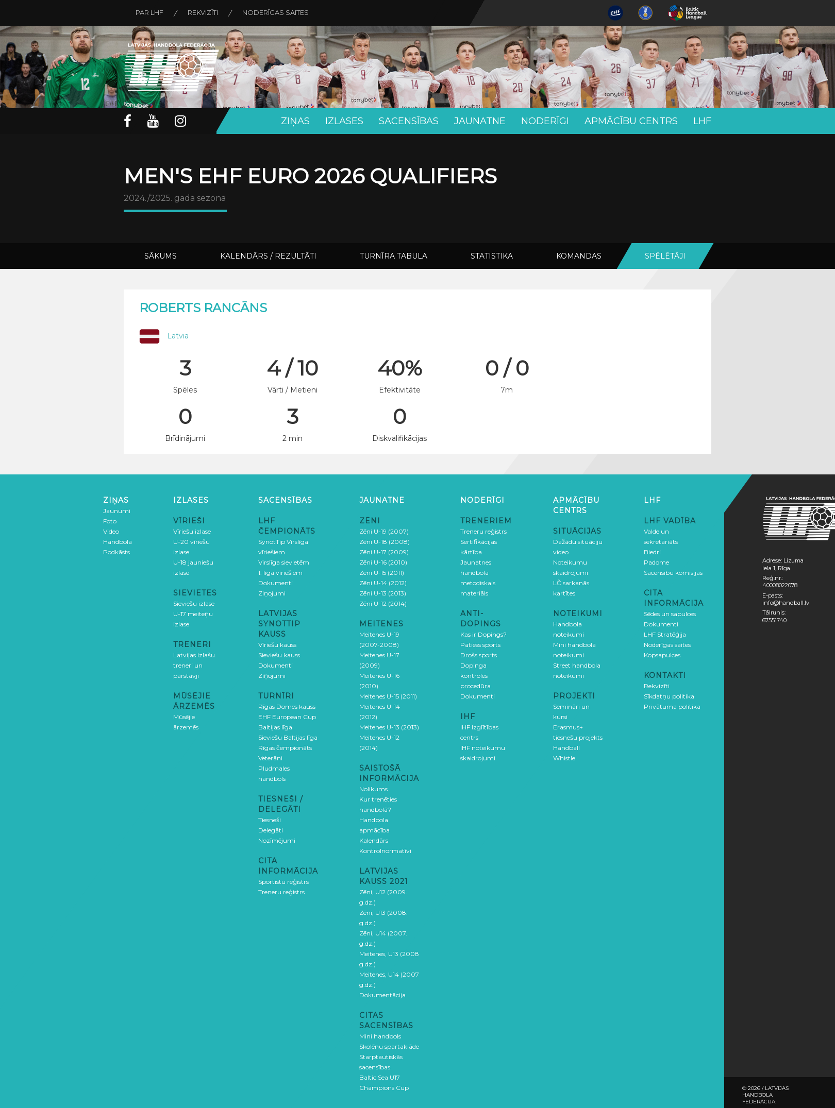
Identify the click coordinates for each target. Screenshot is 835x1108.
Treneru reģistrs (281, 892)
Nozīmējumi (276, 840)
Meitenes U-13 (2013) (389, 727)
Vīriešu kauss (277, 645)
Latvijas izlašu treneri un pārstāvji (194, 665)
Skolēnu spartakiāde (389, 1046)
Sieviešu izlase (193, 603)
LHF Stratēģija (665, 634)
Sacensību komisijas (673, 572)
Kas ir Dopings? (483, 634)
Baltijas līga (275, 727)
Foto (109, 521)
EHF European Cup (287, 717)
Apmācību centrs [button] (631, 121)
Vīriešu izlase (192, 531)
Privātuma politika (672, 706)
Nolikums (373, 789)
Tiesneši (269, 820)
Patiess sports (480, 645)
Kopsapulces (662, 655)
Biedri (652, 552)
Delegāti (270, 830)
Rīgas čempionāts (285, 748)
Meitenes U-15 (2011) (388, 696)
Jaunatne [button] (480, 121)
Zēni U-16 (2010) (383, 562)
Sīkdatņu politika (669, 696)
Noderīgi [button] (545, 121)
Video (111, 531)
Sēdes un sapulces (670, 614)
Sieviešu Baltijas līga (288, 737)
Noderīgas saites (279, 13)
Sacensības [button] (409, 121)
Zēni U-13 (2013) (382, 593)
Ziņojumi (272, 593)
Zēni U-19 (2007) (384, 531)
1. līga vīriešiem (280, 572)
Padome (656, 562)
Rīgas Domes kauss (286, 706)
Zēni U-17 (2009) (384, 552)
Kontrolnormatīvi (385, 851)
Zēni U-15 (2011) (381, 572)
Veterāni (270, 758)
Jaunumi (116, 511)
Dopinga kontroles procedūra (475, 675)
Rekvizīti (205, 13)
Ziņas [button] (295, 121)
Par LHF (150, 13)
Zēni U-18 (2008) (384, 542)
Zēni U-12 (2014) (383, 603)
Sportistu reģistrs (283, 881)
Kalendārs (373, 840)
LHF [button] (702, 121)
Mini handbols (380, 1036)
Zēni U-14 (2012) (383, 583)
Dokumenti (275, 583)
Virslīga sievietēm (283, 562)
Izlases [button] (344, 121)
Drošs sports (478, 655)
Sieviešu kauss (279, 655)
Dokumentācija (382, 995)
